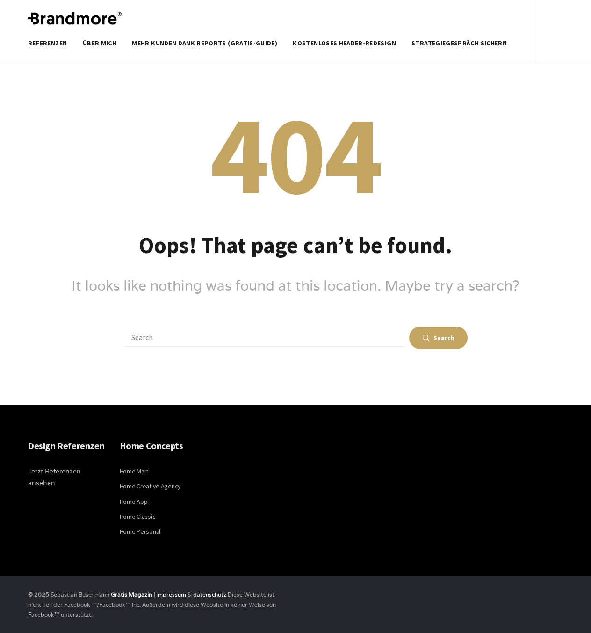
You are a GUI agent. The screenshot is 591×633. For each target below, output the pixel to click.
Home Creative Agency (150, 486)
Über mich (99, 43)
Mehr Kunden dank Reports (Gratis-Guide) (204, 43)
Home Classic (138, 516)
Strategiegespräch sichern (459, 43)
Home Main (134, 471)
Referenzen (47, 43)
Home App (134, 501)
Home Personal (140, 531)
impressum (171, 594)
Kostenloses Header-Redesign (344, 43)
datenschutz (210, 594)
